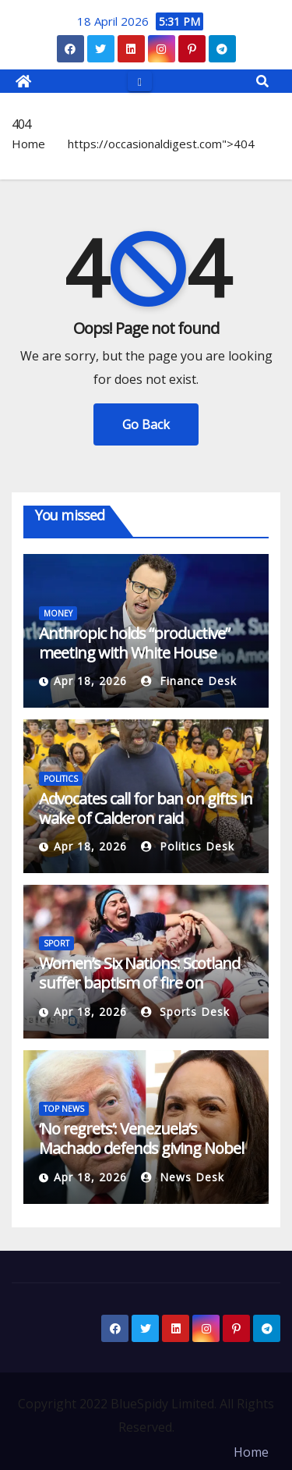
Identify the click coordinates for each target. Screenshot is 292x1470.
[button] (262, 81)
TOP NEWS (64, 1108)
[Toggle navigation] (140, 81)
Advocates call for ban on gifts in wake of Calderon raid (145, 808)
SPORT (56, 943)
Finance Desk (189, 680)
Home (28, 143)
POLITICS (61, 778)
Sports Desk (185, 1011)
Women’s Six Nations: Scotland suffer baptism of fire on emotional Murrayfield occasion (143, 983)
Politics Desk (187, 846)
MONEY (58, 613)
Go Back (146, 424)
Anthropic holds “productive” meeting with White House (134, 643)
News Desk (182, 1177)
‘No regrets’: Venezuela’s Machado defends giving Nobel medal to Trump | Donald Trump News (141, 1158)
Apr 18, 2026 (90, 680)
